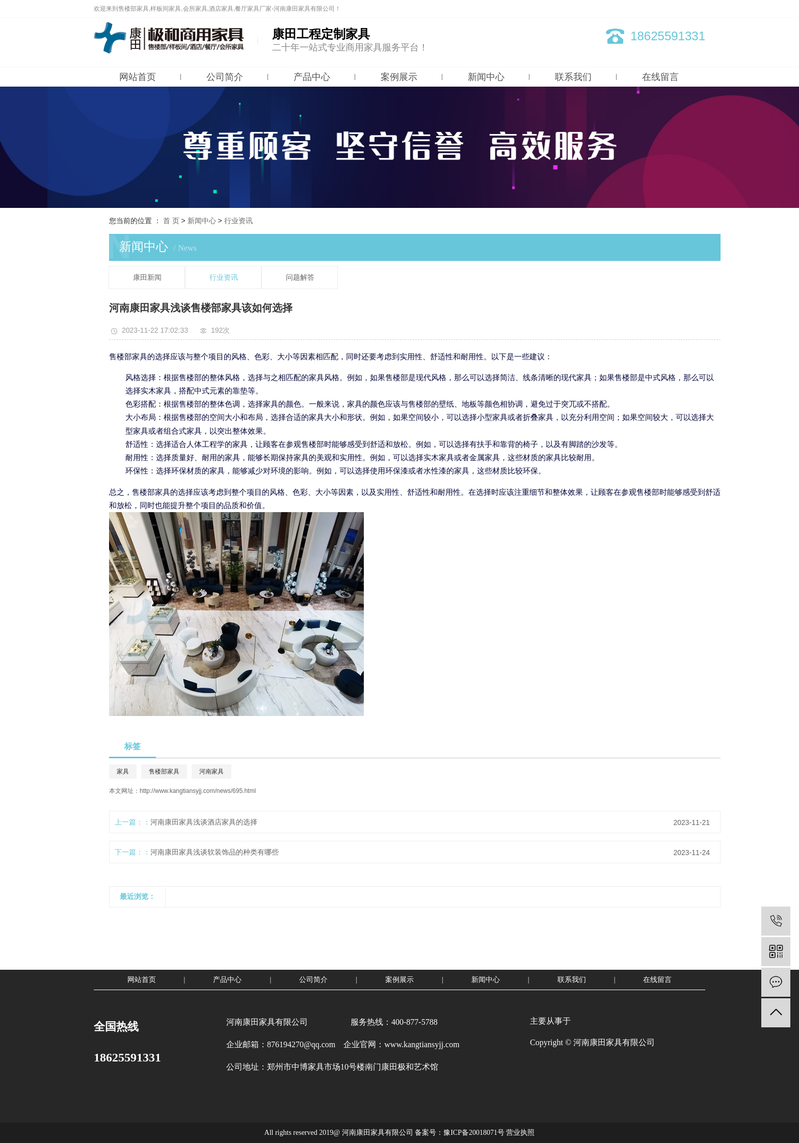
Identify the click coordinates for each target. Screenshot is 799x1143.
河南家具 (211, 771)
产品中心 (312, 77)
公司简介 (224, 77)
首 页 (171, 221)
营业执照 (520, 1132)
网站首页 (137, 77)
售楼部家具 (164, 771)
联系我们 (573, 77)
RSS (681, 8)
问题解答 (300, 277)
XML (699, 8)
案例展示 (399, 77)
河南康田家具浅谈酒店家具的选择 (203, 822)
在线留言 (660, 77)
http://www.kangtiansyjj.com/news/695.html (198, 790)
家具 (123, 771)
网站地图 (658, 8)
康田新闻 (147, 277)
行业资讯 (238, 221)
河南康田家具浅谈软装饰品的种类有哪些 (214, 852)
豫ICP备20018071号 (473, 1132)
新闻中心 (486, 77)
